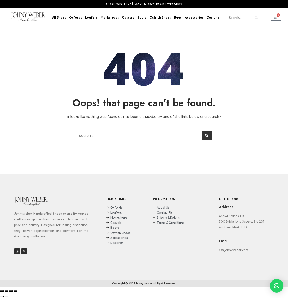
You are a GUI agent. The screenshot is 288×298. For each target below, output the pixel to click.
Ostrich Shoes (160, 17)
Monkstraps (110, 17)
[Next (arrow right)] (6, 296)
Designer (214, 17)
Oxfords (75, 17)
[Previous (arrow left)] (2, 296)
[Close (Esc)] (2, 291)
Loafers (91, 17)
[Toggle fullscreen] (11, 291)
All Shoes (59, 17)
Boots (141, 17)
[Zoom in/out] (15, 291)
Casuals (128, 17)
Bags (178, 17)
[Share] (6, 291)
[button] (276, 286)
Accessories (194, 17)
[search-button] (256, 17)
